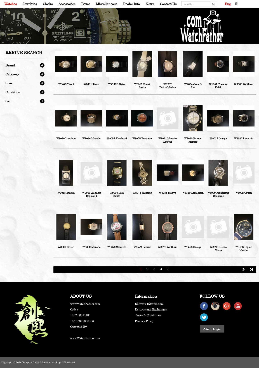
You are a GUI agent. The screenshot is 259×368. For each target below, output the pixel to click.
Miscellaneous (106, 4)
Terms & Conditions (148, 315)
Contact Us (168, 4)
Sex (8, 101)
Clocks (48, 4)
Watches (10, 4)
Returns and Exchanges (151, 309)
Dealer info (131, 4)
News (150, 4)
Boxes (85, 4)
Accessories (66, 4)
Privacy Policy (144, 321)
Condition (12, 92)
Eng (228, 4)
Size (8, 83)
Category (12, 74)
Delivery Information (149, 303)
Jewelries (30, 4)
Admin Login (212, 329)
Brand (10, 65)
